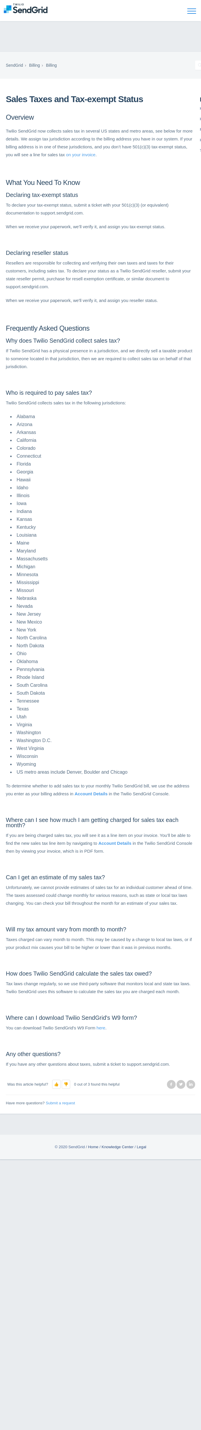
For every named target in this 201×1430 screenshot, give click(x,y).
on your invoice (81, 154)
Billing (34, 65)
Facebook (171, 1084)
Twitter (181, 1084)
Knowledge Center (118, 1147)
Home (93, 1147)
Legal (141, 1147)
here (100, 1027)
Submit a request (60, 1103)
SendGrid (14, 65)
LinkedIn (190, 1084)
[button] (56, 1084)
